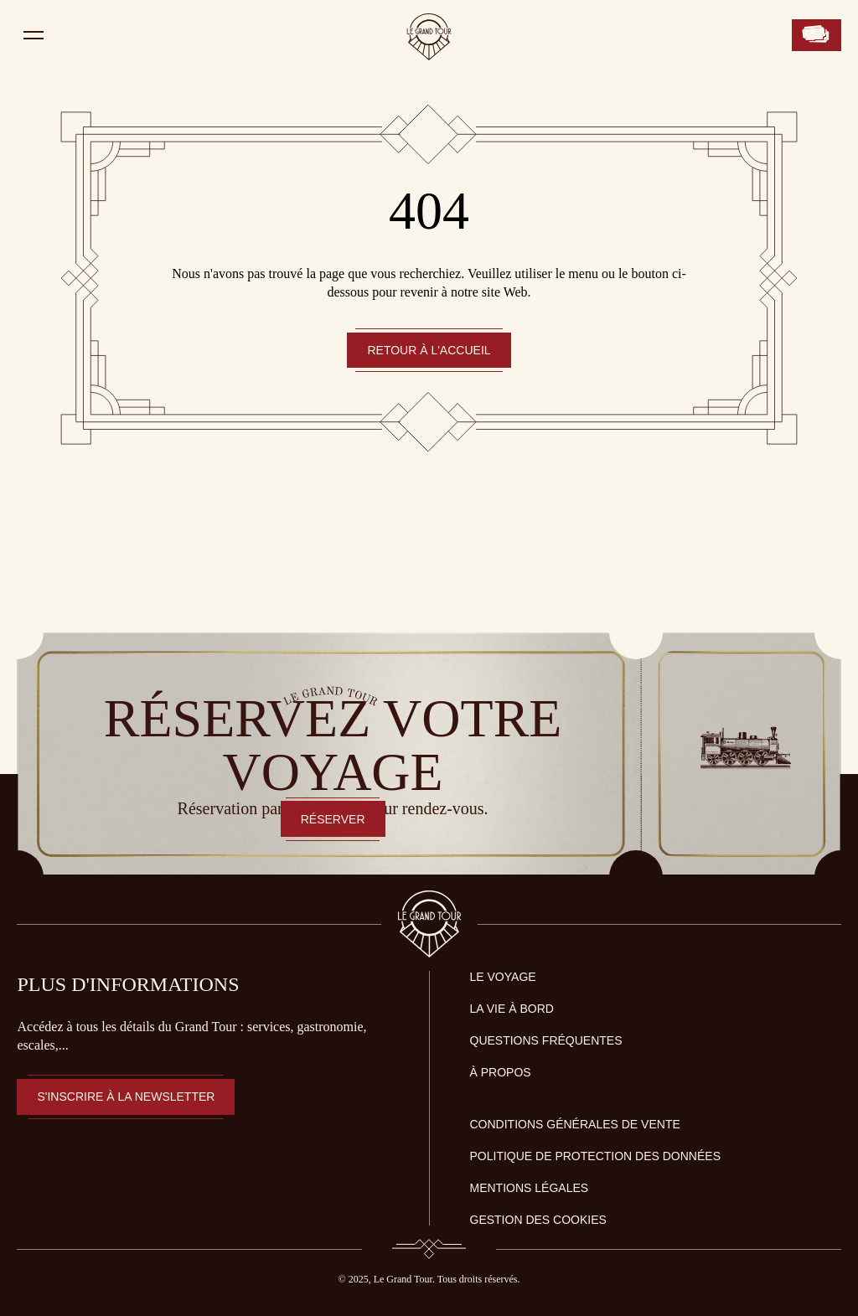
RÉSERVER (333, 819)
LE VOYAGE (503, 977)
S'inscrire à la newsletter (125, 1096)
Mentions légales (529, 1188)
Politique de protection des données (595, 1156)
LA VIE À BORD (512, 1008)
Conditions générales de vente (575, 1124)
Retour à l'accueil (428, 350)
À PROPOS (500, 1072)
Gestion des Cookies (538, 1220)
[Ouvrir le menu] (33, 35)
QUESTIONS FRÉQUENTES (546, 1040)
